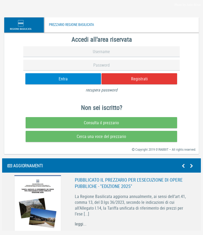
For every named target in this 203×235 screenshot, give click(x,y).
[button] (63, 78)
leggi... (80, 224)
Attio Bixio (194, 5)
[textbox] (101, 51)
